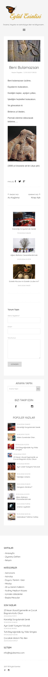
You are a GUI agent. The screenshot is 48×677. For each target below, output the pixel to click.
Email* (10, 327)
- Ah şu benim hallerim (14, 587)
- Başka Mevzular (12, 597)
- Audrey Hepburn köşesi (15, 590)
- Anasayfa (9, 553)
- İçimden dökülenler (13, 594)
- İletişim (8, 560)
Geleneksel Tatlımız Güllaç (27, 517)
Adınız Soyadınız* (14, 316)
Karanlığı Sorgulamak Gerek (28, 427)
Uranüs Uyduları (23, 507)
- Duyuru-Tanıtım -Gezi (14, 580)
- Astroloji (8, 576)
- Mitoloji (8, 583)
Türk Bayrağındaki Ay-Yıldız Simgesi (26, 448)
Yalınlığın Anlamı (23, 477)
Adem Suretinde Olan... (26, 437)
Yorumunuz (12, 338)
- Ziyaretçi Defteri (12, 556)
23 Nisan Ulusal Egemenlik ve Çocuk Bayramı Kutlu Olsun (25, 458)
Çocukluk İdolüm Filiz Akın (16, 638)
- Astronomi (9, 573)
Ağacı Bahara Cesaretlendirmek (23, 498)
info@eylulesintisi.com (14, 653)
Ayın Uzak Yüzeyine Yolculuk (28, 467)
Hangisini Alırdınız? (24, 487)
